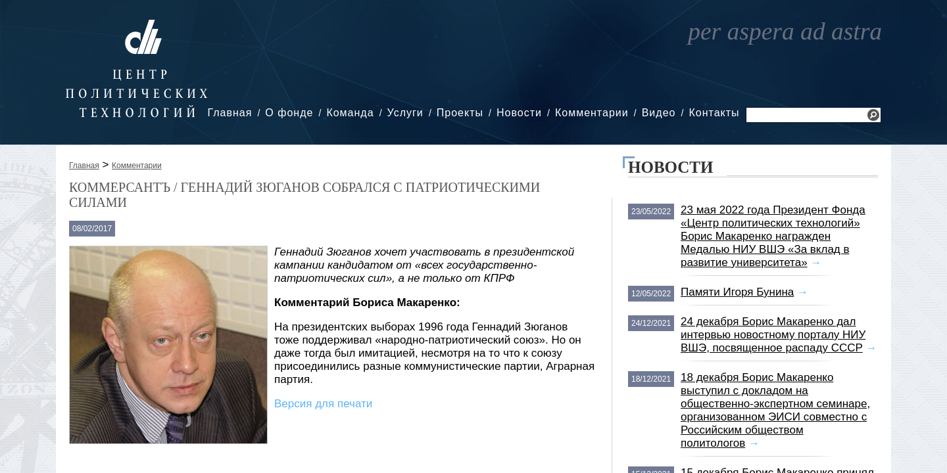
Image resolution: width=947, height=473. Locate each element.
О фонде (289, 112)
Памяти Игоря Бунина (737, 292)
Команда (350, 112)
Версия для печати (323, 403)
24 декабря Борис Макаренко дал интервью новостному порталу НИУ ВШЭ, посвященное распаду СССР (773, 334)
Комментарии (592, 112)
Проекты (460, 112)
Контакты (714, 112)
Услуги (405, 112)
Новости (519, 112)
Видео (659, 112)
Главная (229, 112)
